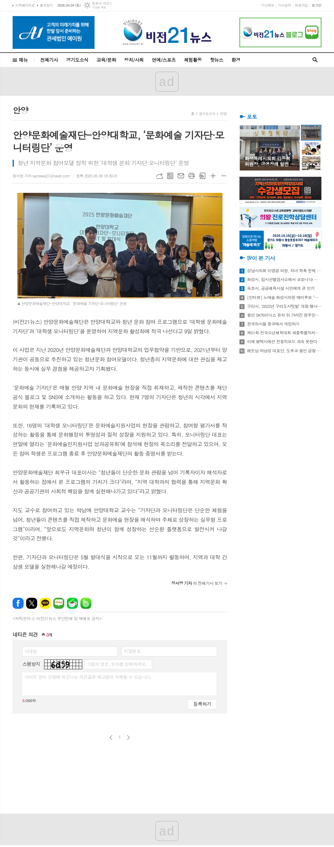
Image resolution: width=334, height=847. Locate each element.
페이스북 (18, 603)
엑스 (31, 603)
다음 (128, 737)
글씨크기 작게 (224, 176)
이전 (111, 737)
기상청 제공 (99, 7)
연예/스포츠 (164, 59)
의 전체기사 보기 (196, 583)
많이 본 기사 (261, 258)
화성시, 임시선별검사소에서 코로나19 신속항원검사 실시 (284, 279)
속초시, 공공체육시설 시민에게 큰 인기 (280, 288)
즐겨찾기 (46, 5)
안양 (223, 113)
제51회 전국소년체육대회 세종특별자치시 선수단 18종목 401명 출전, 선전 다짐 (284, 333)
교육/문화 (106, 59)
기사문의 (284, 5)
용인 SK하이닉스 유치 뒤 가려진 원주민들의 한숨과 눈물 (284, 315)
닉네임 (31, 651)
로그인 (316, 5)
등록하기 (202, 703)
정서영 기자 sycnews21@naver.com (41, 175)
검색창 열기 (315, 60)
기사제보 (267, 5)
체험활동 (193, 59)
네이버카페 (72, 603)
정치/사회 (134, 59)
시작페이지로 (25, 5)
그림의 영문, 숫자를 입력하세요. (116, 664)
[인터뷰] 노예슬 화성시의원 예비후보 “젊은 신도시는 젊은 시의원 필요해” (284, 297)
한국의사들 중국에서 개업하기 (273, 324)
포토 (252, 116)
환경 (235, 59)
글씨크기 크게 (213, 176)
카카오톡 (45, 603)
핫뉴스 (216, 59)
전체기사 (49, 59)
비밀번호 (132, 651)
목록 (170, 176)
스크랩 (202, 176)
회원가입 (301, 5)
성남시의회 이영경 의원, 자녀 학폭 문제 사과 (284, 271)
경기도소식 (77, 59)
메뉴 (23, 59)
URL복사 (159, 176)
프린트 (191, 176)
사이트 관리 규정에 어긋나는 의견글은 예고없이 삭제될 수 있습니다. (88, 677)
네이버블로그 (58, 603)
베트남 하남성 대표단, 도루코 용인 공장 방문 (284, 351)
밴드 (85, 603)
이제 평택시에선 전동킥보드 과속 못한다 (282, 341)
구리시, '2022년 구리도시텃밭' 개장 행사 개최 (284, 306)
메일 (181, 176)
